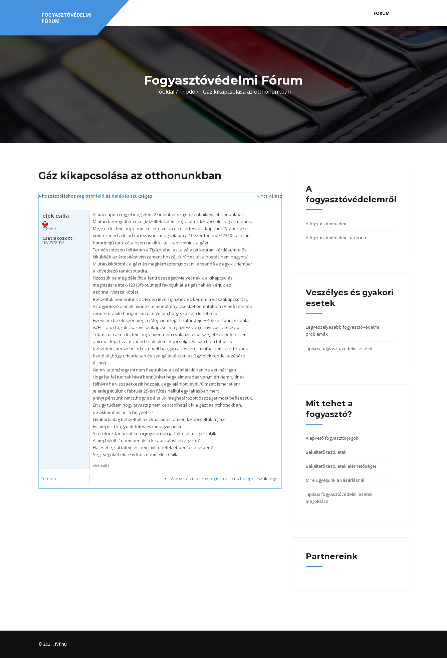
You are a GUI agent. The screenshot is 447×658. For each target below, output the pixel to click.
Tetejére (49, 478)
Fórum (382, 13)
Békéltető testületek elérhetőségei (341, 466)
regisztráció (90, 196)
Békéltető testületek (326, 452)
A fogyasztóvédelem (327, 223)
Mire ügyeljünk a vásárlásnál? (336, 480)
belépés (120, 196)
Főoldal (165, 91)
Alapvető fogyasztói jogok (332, 438)
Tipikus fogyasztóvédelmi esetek (339, 348)
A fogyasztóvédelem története (337, 237)
